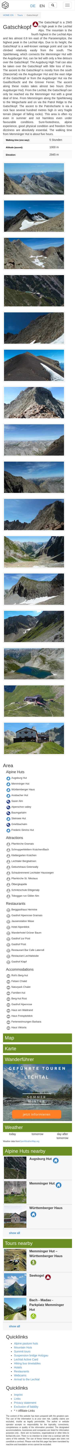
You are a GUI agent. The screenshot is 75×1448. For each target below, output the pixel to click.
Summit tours (22, 1351)
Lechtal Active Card (26, 1359)
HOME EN (8, 15)
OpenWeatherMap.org (29, 1141)
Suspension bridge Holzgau (31, 1355)
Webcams (20, 1375)
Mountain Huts (23, 1347)
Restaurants (21, 1371)
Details (37, 779)
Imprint (18, 1394)
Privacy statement (25, 1402)
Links (17, 1398)
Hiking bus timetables (27, 1363)
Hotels (18, 1367)
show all (14, 1233)
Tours (20, 15)
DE (33, 6)
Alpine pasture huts (26, 1343)
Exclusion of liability (26, 1406)
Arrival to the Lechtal (27, 1379)
